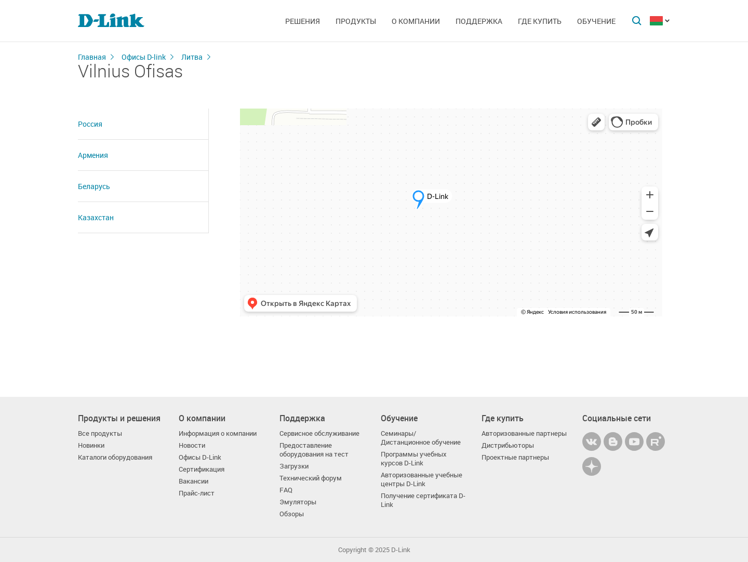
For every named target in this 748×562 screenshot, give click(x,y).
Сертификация (201, 469)
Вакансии (193, 481)
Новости (192, 445)
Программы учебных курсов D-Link (414, 458)
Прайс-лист (197, 493)
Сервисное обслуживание (319, 433)
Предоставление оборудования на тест (314, 450)
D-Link (400, 549)
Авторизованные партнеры (524, 433)
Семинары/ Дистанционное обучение (421, 438)
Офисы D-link (144, 57)
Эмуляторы (297, 502)
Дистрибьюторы (508, 445)
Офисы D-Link (200, 457)
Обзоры (291, 514)
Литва (192, 57)
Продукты (356, 21)
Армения (93, 155)
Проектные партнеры (515, 457)
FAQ (285, 490)
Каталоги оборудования (115, 457)
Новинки (91, 445)
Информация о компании (218, 433)
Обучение (596, 21)
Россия (90, 124)
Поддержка (479, 21)
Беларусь (94, 186)
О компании (416, 21)
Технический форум (310, 478)
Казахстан (96, 217)
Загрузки (294, 466)
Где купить (540, 21)
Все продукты (100, 433)
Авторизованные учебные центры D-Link (421, 479)
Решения (302, 21)
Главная (92, 57)
